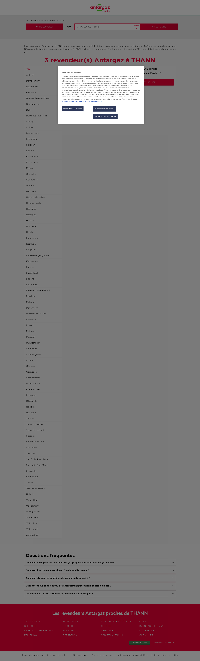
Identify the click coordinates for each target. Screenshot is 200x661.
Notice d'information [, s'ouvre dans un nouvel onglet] (92, 101)
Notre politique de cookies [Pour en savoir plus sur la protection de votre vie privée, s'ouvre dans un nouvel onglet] (72, 101)
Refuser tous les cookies (105, 109)
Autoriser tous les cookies (105, 116)
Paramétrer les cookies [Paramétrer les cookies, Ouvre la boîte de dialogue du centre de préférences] (72, 109)
